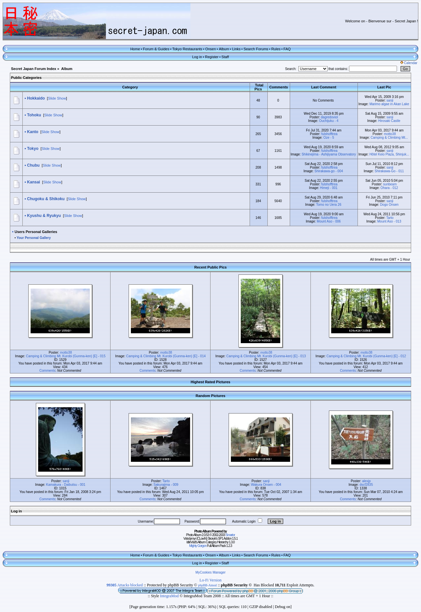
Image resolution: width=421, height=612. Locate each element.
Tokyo (32, 148)
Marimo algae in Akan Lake (389, 104)
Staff (225, 57)
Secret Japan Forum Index (33, 69)
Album (224, 49)
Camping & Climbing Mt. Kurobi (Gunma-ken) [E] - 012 (366, 356)
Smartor (230, 535)
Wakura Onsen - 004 (266, 484)
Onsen (210, 49)
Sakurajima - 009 (166, 484)
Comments (47, 370)
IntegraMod (170, 596)
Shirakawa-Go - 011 (389, 171)
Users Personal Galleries (35, 232)
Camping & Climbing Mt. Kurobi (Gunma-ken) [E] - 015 (66, 356)
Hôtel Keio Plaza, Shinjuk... (389, 154)
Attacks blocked (125, 585)
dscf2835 (366, 484)
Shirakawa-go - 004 (328, 171)
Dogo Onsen (389, 204)
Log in (197, 57)
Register (211, 57)
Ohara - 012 (389, 188)
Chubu (33, 165)
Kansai (33, 182)
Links (236, 49)
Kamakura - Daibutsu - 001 (66, 484)
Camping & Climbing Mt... (389, 137)
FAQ (287, 49)
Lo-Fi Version (211, 580)
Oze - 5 (328, 137)
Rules (276, 49)
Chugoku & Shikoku (45, 199)
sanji (389, 100)
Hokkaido (36, 98)
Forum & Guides (156, 49)
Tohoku (34, 115)
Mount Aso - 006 (329, 221)
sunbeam (390, 184)
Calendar (408, 63)
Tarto (389, 218)
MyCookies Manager (210, 572)
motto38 (390, 134)
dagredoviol (329, 117)
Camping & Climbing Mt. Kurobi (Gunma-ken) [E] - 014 (166, 356)
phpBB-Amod (207, 585)
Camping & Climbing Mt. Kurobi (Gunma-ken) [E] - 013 (266, 356)
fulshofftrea (329, 134)
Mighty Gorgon (198, 546)
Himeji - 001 (328, 188)
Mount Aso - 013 (389, 221)
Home (135, 49)
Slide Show (57, 98)
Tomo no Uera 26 (328, 204)
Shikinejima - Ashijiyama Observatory (329, 154)
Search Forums (255, 49)
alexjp (366, 481)
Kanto (32, 131)
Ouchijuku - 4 (328, 121)
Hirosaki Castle (389, 121)
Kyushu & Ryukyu (44, 215)
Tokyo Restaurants (187, 49)
